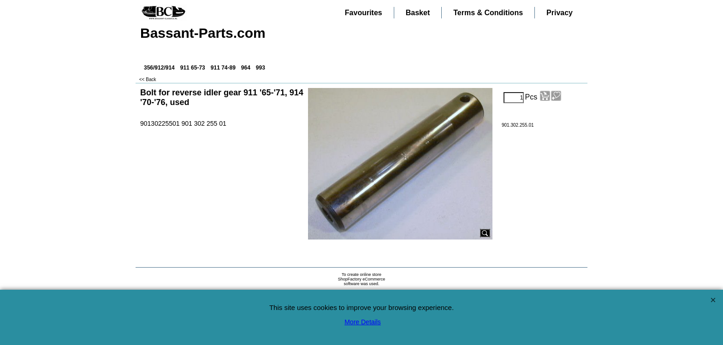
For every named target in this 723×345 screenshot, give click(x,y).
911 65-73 (192, 67)
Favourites (363, 13)
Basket (418, 13)
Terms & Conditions (488, 13)
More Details (362, 322)
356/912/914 (159, 67)
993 (260, 67)
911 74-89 (223, 67)
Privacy (559, 13)
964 (245, 67)
